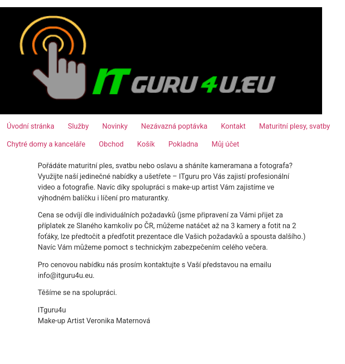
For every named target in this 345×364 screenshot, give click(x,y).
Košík (146, 144)
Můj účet (225, 144)
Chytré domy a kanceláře (46, 144)
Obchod (111, 144)
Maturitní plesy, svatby (294, 126)
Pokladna (183, 144)
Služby (78, 126)
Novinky (115, 126)
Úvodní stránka (30, 126)
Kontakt (233, 126)
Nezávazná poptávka (174, 126)
